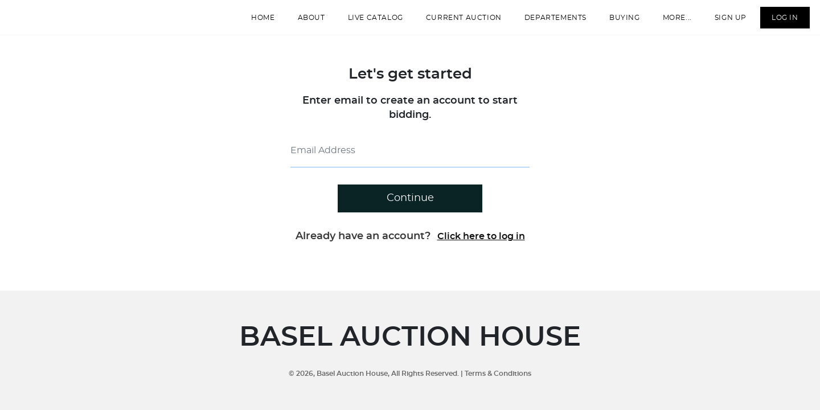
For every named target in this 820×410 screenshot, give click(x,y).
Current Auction (456, 22)
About (303, 22)
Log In (777, 22)
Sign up (723, 22)
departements (547, 22)
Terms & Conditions (498, 373)
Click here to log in (481, 246)
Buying (616, 22)
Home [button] (255, 22)
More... (669, 22)
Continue (410, 208)
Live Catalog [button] (367, 22)
